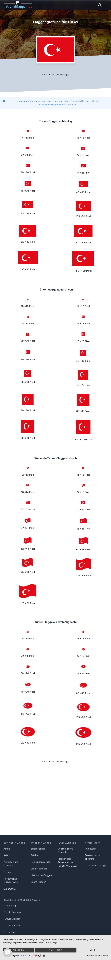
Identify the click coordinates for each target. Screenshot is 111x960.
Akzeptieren (55, 950)
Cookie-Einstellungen (96, 865)
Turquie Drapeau (12, 918)
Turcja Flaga (9, 932)
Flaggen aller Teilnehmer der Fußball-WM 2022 (67, 862)
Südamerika (9, 888)
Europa (7, 872)
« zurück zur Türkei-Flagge (55, 74)
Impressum (90, 848)
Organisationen (39, 868)
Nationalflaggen (14, 843)
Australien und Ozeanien (10, 864)
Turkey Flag (9, 905)
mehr (92, 950)
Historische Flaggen (41, 875)
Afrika (6, 848)
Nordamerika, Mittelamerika (10, 880)
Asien (6, 855)
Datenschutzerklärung (101, 955)
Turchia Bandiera (12, 925)
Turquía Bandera (12, 912)
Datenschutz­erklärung (92, 857)
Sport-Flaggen (38, 881)
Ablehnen (18, 950)
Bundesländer (38, 848)
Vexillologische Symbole (65, 850)
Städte (34, 855)
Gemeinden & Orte (40, 862)
